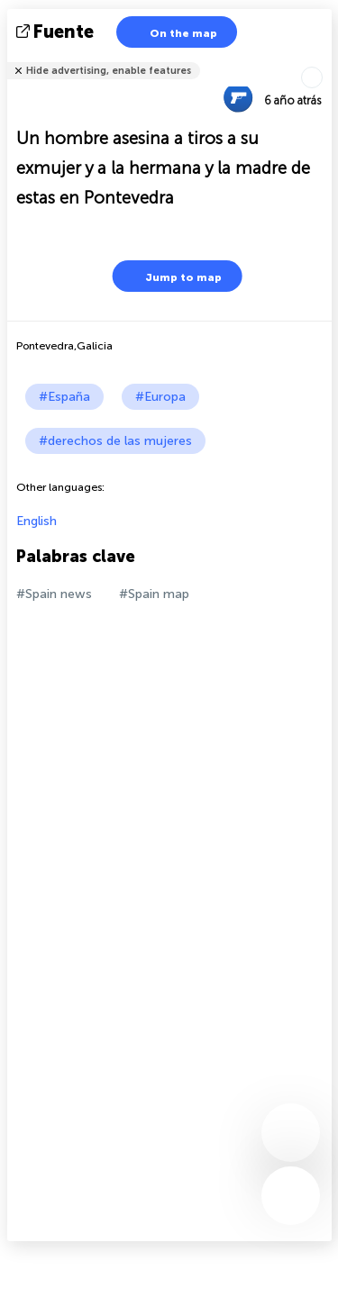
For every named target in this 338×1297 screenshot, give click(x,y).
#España (64, 396)
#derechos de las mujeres (115, 441)
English (36, 521)
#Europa (160, 396)
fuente (57, 31)
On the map (172, 32)
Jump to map (172, 276)
